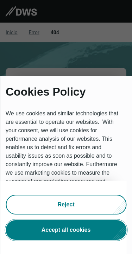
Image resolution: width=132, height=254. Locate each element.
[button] (66, 204)
